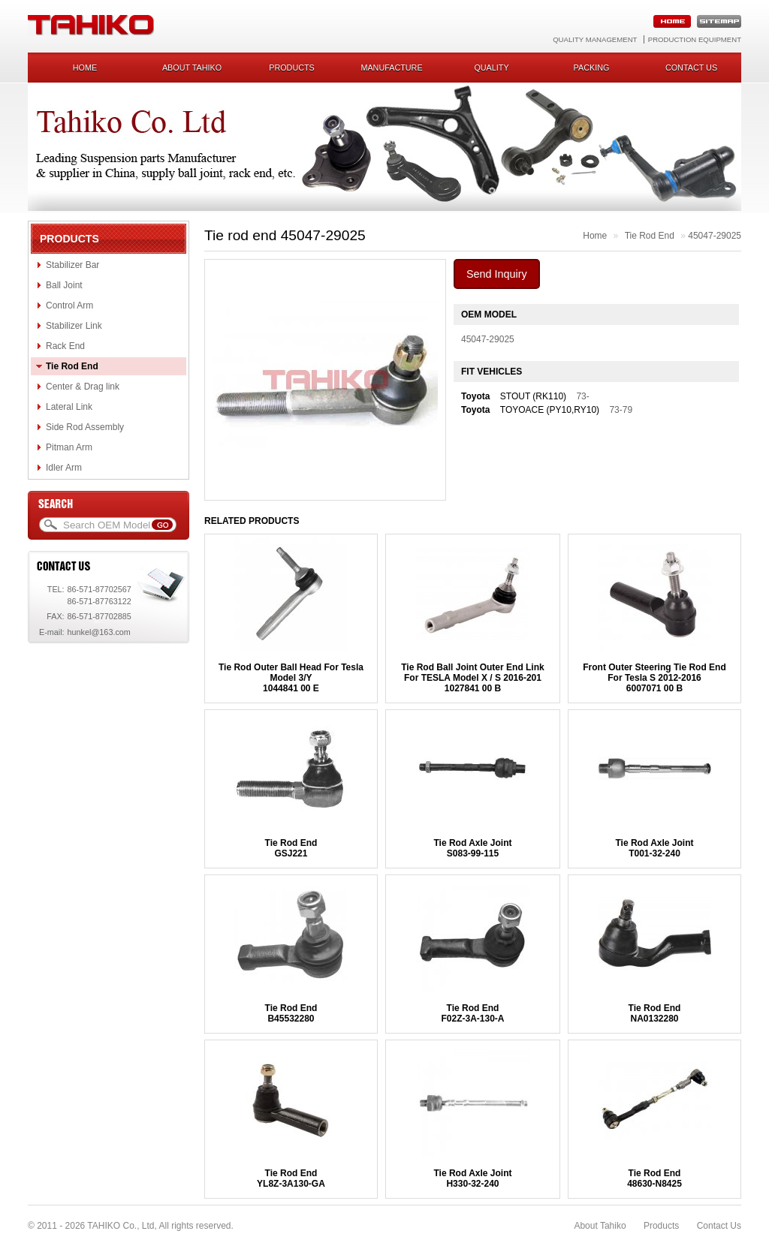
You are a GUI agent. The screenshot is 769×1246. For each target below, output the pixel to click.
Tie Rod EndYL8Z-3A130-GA (291, 1178)
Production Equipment (694, 39)
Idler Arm (64, 467)
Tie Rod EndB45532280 (291, 1013)
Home (85, 67)
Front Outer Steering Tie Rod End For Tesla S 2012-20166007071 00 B (654, 678)
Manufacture (391, 67)
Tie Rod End (72, 366)
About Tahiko (192, 67)
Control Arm (69, 305)
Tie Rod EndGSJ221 (291, 848)
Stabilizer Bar (72, 265)
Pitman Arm (69, 447)
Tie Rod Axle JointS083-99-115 (472, 848)
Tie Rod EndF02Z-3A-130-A (472, 1013)
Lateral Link (69, 407)
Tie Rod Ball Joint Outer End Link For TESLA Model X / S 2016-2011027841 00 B (472, 678)
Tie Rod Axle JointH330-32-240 (472, 1178)
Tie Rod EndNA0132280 (655, 1013)
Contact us (691, 67)
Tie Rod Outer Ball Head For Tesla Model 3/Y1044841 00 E (291, 678)
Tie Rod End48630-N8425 (654, 1178)
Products (292, 67)
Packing (592, 67)
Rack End (65, 346)
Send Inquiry (496, 274)
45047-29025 (714, 235)
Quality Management (595, 39)
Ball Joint (64, 285)
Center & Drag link (82, 386)
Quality (491, 67)
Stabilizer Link (74, 326)
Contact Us (719, 1225)
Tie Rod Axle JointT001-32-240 (654, 848)
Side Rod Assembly (85, 427)
